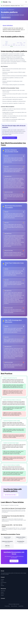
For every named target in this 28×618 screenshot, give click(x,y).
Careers (2, 595)
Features (2, 579)
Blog (10, 2)
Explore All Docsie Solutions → (9, 137)
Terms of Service (14, 606)
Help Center (3, 590)
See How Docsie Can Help (11, 494)
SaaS (16, 5)
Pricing (2, 580)
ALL (1, 5)
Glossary (5, 9)
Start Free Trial (14, 561)
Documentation (3, 582)
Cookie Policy (20, 606)
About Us (2, 593)
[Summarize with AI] (6, 17)
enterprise (13, 5)
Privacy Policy (7, 606)
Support (2, 592)
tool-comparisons (6, 5)
